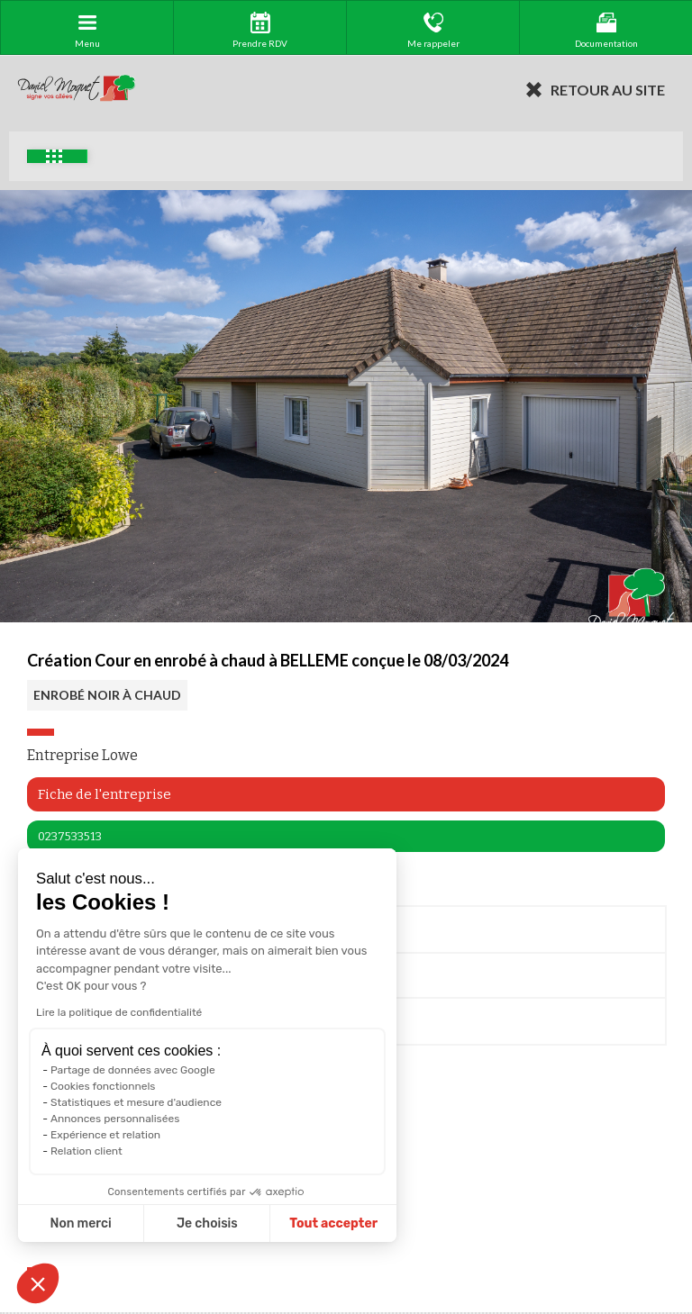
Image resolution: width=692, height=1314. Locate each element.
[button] (37, 1283)
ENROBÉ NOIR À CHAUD (107, 694)
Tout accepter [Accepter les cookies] (222, 1223)
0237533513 (70, 836)
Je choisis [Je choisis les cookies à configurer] (95, 1223)
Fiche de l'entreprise (104, 794)
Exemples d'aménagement (54, 156)
